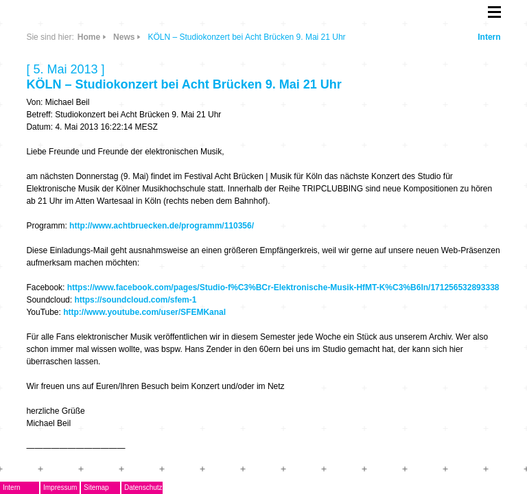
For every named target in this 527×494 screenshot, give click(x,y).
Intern (489, 37)
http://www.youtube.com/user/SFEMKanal (144, 312)
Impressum (60, 487)
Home (89, 37)
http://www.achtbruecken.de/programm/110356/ (161, 226)
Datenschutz (143, 487)
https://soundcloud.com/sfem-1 (135, 300)
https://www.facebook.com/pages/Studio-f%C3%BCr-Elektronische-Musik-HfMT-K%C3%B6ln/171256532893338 (283, 287)
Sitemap (96, 487)
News (123, 37)
